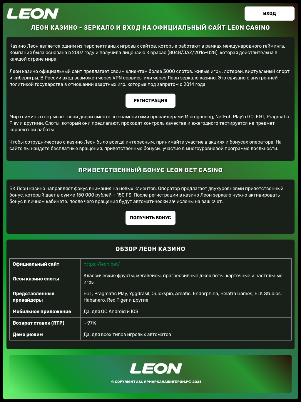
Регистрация (151, 100)
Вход (269, 13)
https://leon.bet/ (101, 264)
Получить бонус (150, 217)
